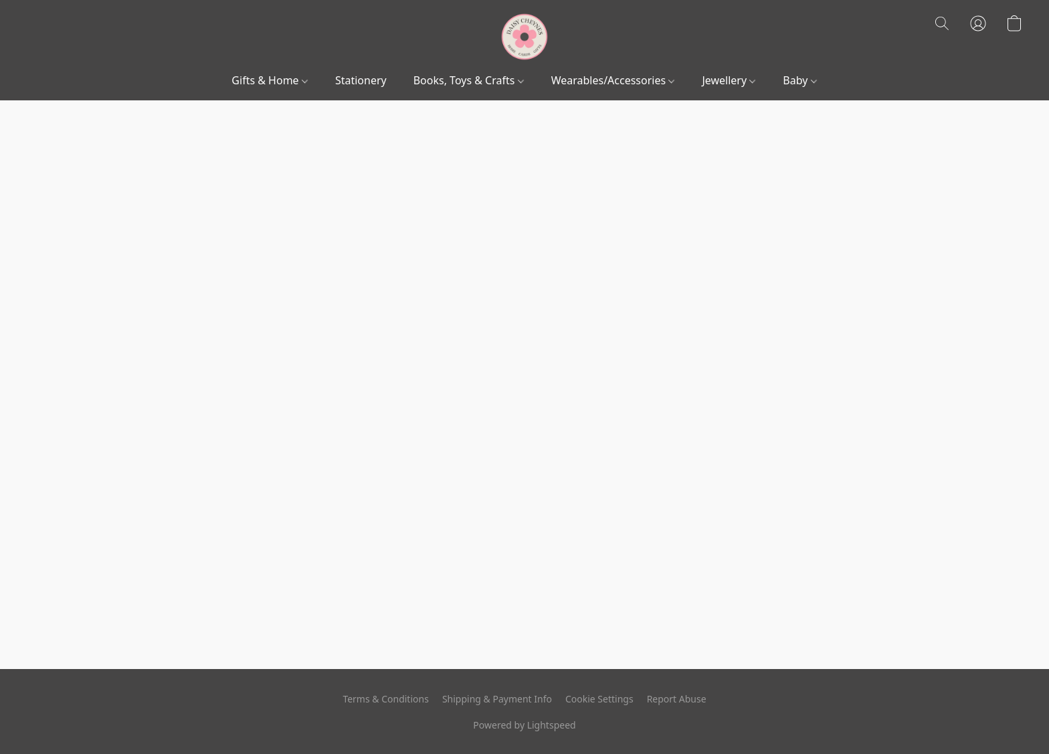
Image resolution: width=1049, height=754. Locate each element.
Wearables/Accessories (613, 80)
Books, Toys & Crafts (468, 80)
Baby (799, 80)
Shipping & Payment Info (497, 698)
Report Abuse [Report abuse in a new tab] (676, 698)
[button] (524, 37)
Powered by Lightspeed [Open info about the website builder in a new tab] (524, 725)
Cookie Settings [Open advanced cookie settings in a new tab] (599, 698)
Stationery (361, 80)
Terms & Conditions (386, 698)
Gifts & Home (269, 80)
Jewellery (728, 80)
